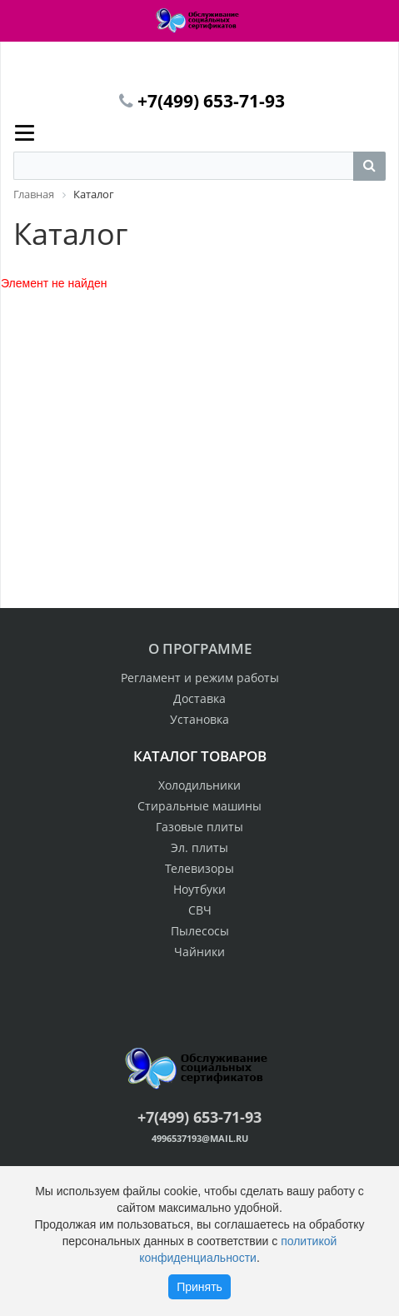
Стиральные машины (199, 806)
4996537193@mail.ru (200, 1138)
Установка (199, 719)
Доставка (199, 698)
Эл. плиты (199, 847)
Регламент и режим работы (200, 677)
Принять (199, 1287)
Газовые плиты (199, 827)
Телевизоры (199, 868)
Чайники (199, 952)
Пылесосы (200, 931)
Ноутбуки (199, 889)
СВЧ (200, 910)
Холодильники (199, 785)
